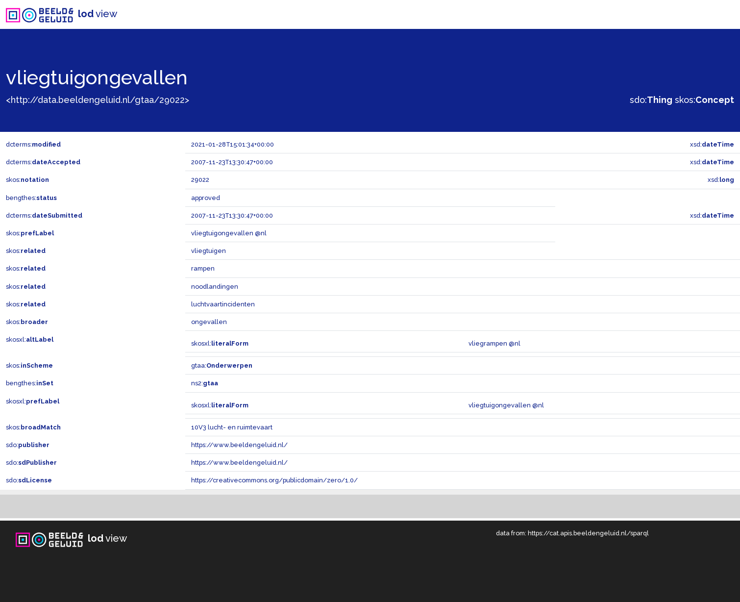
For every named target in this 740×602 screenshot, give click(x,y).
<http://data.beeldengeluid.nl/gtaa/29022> (97, 100)
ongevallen (209, 322)
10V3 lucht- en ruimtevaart (231, 427)
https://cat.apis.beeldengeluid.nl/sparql (588, 533)
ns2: (204, 383)
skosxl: (29, 339)
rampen (203, 268)
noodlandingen (214, 286)
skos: (704, 100)
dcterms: (33, 144)
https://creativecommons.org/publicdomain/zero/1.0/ (274, 480)
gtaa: (221, 365)
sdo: (651, 100)
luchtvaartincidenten (223, 304)
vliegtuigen (208, 250)
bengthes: (31, 197)
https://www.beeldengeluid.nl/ (239, 445)
